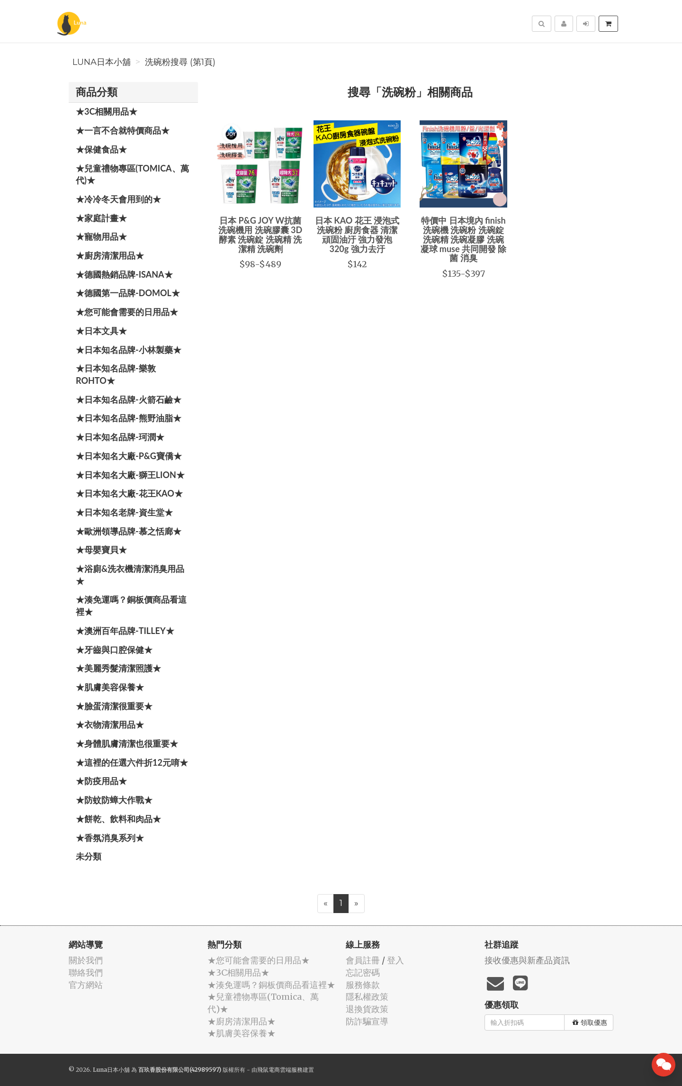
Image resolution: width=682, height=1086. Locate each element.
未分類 (88, 856)
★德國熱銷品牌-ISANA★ (124, 274)
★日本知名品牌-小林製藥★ (128, 349)
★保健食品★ (101, 149)
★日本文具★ (101, 331)
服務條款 (363, 984)
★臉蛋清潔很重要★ (114, 706)
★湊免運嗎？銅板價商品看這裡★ (131, 605)
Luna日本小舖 (101, 62)
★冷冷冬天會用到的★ (118, 199)
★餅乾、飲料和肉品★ (118, 819)
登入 (395, 960)
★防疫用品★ (101, 781)
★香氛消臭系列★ (110, 838)
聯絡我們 (86, 972)
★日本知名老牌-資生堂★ (124, 512)
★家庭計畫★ (101, 218)
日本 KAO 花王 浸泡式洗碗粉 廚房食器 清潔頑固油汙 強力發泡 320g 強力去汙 (357, 234)
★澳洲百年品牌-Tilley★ (125, 630)
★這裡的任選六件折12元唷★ (132, 762)
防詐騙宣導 (367, 1021)
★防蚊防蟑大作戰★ (114, 800)
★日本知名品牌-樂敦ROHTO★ (116, 374)
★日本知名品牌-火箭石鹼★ (128, 399)
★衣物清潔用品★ (110, 724)
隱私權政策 (367, 996)
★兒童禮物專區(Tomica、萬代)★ (132, 174)
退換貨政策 (367, 1009)
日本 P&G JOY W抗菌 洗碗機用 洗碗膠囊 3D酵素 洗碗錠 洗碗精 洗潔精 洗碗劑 (260, 234)
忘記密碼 (363, 972)
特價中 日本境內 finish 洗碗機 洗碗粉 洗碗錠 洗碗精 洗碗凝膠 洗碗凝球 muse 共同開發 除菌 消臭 (464, 239)
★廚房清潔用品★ (110, 255)
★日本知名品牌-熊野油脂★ (128, 418)
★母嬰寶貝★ (101, 549)
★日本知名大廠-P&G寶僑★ (129, 456)
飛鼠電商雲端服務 (280, 1069)
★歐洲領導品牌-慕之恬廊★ (128, 531)
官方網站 (86, 984)
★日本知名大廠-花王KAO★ (129, 493)
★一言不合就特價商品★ (123, 130)
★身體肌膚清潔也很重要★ (127, 743)
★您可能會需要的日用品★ (127, 312)
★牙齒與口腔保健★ (114, 649)
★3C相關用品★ (106, 111)
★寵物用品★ (101, 236)
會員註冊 (363, 960)
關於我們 (86, 960)
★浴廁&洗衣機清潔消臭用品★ (130, 574)
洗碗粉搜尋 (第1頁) (180, 62)
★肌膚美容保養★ (110, 687)
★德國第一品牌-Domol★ (128, 293)
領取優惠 (590, 1022)
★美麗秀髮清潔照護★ (118, 668)
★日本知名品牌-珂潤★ (120, 437)
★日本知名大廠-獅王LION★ (130, 475)
